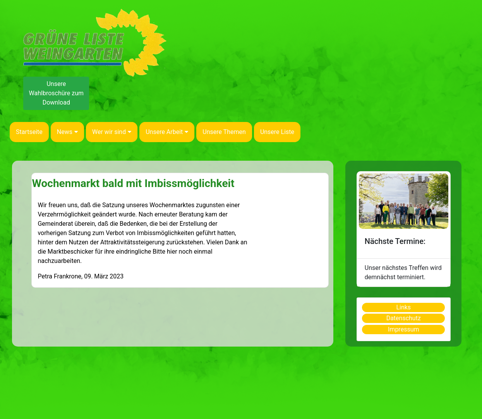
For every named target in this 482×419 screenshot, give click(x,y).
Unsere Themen (224, 132)
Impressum (403, 329)
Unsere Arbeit (167, 132)
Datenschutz (403, 318)
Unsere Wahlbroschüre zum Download (56, 93)
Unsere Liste (277, 132)
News (67, 132)
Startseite (29, 132)
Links (403, 307)
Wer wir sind (111, 132)
